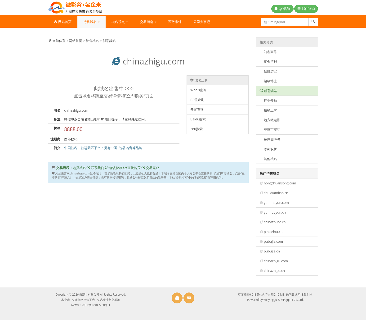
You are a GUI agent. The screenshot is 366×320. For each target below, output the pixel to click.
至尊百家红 (270, 129)
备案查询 (197, 109)
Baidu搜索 (198, 119)
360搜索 (196, 129)
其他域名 (268, 158)
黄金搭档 (268, 61)
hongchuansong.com (280, 183)
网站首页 (62, 21)
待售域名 (92, 40)
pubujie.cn (272, 251)
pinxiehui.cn (273, 231)
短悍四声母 (270, 139)
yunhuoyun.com (276, 202)
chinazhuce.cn (275, 222)
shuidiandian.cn (276, 193)
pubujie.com (273, 241)
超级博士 (268, 81)
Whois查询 (198, 90)
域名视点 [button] (120, 21)
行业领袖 (268, 100)
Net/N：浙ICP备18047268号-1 (90, 305)
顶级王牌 (268, 110)
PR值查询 (197, 99)
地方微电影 (270, 120)
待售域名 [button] (91, 21)
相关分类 (266, 42)
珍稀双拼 (268, 149)
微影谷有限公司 (89, 295)
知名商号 (268, 52)
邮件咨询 (306, 8)
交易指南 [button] (148, 21)
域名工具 (199, 80)
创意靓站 (109, 40)
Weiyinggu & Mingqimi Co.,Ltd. (283, 300)
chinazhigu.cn (274, 270)
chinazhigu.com (148, 61)
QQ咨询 (282, 8)
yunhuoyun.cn (275, 212)
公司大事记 (201, 21)
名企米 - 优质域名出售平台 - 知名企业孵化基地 (90, 300)
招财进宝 (268, 71)
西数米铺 (175, 21)
